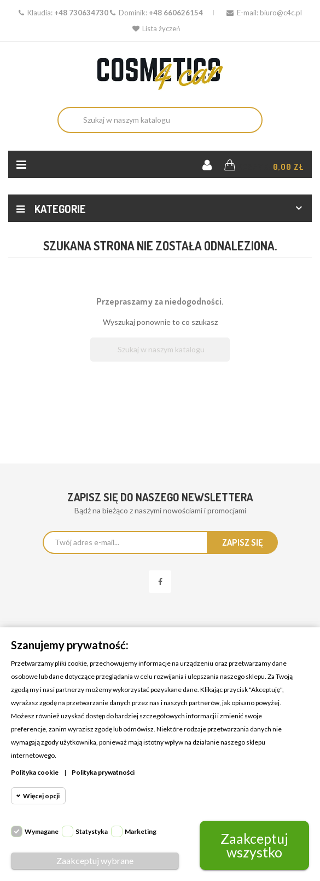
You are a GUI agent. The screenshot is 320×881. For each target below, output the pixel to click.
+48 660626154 (176, 12)
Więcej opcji (41, 796)
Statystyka (91, 831)
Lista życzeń (156, 28)
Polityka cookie (35, 772)
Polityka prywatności (103, 772)
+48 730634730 (81, 12)
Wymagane (42, 831)
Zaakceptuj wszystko (254, 845)
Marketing (140, 831)
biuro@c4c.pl (281, 12)
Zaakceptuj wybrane (94, 860)
